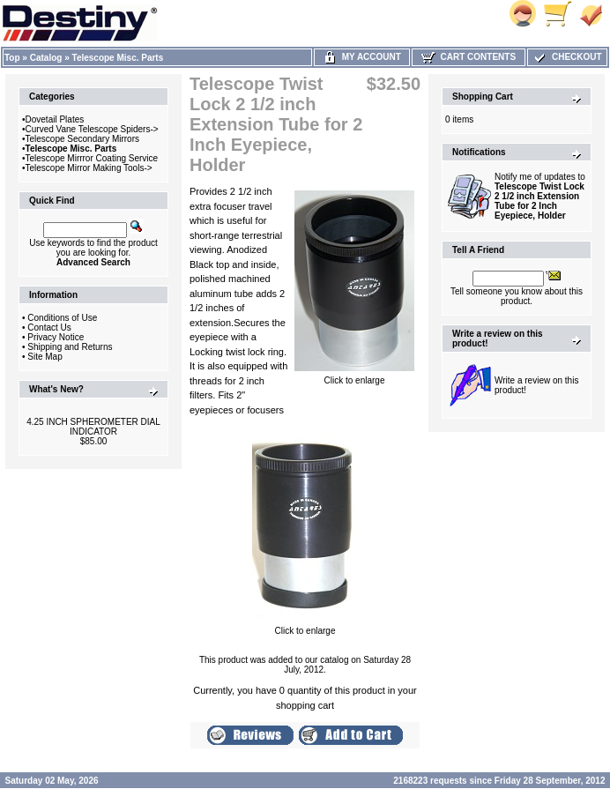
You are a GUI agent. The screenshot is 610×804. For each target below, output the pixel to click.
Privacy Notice (55, 337)
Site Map (44, 356)
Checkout (566, 57)
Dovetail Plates (55, 119)
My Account (362, 57)
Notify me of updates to (540, 196)
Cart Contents (468, 57)
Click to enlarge (354, 376)
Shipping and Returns (69, 347)
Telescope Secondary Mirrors (83, 139)
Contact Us (49, 327)
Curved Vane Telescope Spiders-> (92, 129)
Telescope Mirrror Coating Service (92, 158)
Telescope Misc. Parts (118, 58)
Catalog (46, 58)
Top (12, 58)
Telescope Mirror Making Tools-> (89, 168)
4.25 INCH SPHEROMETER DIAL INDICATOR (93, 426)
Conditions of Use (62, 318)
